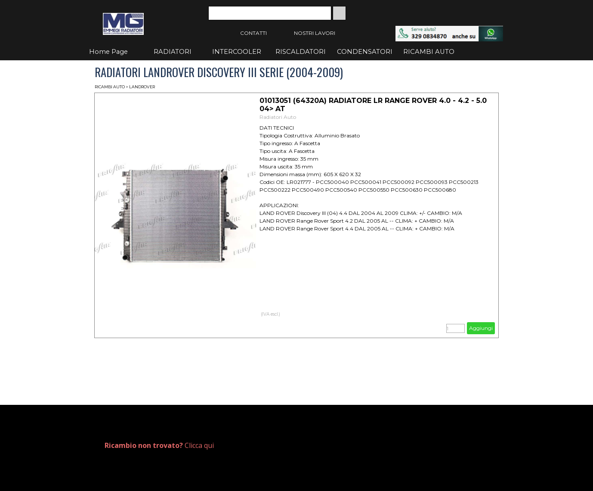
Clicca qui (159, 445)
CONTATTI (253, 33)
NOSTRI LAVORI (314, 33)
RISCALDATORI (300, 52)
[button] (449, 30)
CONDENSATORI (364, 52)
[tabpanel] (197, 445)
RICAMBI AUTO (428, 52)
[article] (296, 215)
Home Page (108, 52)
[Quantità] (455, 328)
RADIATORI (172, 52)
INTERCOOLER (236, 52)
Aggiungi (481, 328)
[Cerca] (269, 13)
